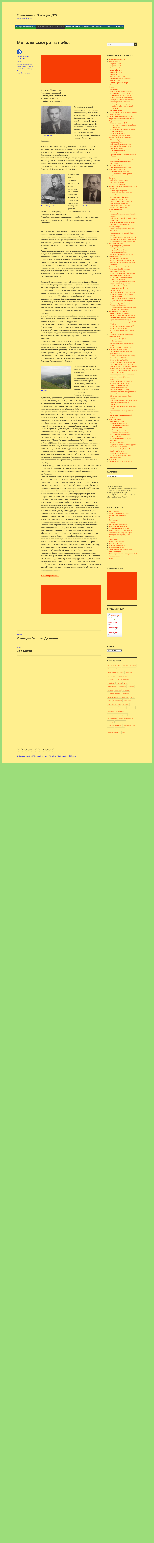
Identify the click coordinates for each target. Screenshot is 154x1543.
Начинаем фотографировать (120, 434)
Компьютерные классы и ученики (50, 27)
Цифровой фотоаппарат (118, 423)
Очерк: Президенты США (118, 328)
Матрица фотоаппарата (120, 430)
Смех (125, 683)
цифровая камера (114, 732)
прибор (110, 722)
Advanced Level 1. (115, 70)
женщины (127, 701)
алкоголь (118, 690)
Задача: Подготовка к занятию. (121, 91)
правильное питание (126, 718)
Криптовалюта (122, 676)
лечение (123, 708)
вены (132, 697)
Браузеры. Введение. (117, 182)
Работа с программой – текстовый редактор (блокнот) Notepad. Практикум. (122, 377)
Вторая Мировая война (116, 672)
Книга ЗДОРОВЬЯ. (73, 27)
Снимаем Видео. (116, 457)
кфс (116, 708)
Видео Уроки (113, 459)
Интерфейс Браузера (117, 184)
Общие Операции (116, 110)
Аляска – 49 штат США (116, 541)
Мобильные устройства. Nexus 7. (121, 78)
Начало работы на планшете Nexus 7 (122, 356)
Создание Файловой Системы (120, 146)
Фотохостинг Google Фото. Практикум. (123, 449)
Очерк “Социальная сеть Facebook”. (122, 326)
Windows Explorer (116, 140)
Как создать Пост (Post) (118, 339)
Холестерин (122, 686)
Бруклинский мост (114, 669)
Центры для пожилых (25, 27)
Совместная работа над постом (121, 347)
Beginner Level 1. (115, 66)
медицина (131, 708)
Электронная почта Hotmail (119, 212)
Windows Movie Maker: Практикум (123, 241)
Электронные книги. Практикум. (121, 254)
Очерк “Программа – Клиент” (120, 313)
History (19, 61)
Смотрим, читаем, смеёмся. (93, 27)
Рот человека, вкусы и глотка (119, 528)
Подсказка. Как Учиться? (117, 59)
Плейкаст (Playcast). (117, 451)
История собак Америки (117, 545)
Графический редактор (117, 169)
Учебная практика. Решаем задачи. (120, 462)
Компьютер (114, 89)
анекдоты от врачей (114, 693)
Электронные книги (116, 244)
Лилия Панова (114, 511)
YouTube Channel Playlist (120, 286)
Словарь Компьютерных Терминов (121, 117)
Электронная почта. (115, 210)
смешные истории (129, 725)
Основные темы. (114, 61)
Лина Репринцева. (115, 552)
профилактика (120, 722)
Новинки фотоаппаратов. (121, 432)
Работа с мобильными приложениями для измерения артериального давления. (123, 402)
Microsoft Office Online (117, 271)
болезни (126, 693)
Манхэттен (125, 679)
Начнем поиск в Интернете (119, 197)
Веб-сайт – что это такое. (119, 180)
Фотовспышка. (117, 428)
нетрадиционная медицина (117, 715)
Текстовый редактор (116, 165)
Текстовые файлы (116, 148)
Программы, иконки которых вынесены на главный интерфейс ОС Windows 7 (123, 322)
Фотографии (116, 436)
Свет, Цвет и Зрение (117, 421)
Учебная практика (116, 85)
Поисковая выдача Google (119, 203)
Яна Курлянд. (113, 520)
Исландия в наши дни (116, 537)
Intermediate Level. (116, 68)
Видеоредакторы (114, 227)
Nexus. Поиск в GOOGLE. (118, 358)
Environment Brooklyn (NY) (37, 15)
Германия (129, 672)
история (110, 708)
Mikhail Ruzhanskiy (23, 56)
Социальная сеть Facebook (119, 258)
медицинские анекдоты (116, 711)
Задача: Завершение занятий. (122, 97)
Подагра (111, 558)
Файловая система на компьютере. (120, 138)
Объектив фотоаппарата (120, 426)
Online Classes (115, 81)
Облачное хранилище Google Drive (123, 282)
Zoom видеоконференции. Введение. (123, 292)
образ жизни (112, 718)
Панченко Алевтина (115, 543)
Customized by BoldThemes (67, 756)
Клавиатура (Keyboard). (118, 133)
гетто (109, 701)
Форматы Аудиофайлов (118, 250)
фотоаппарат (119, 729)
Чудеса (110, 690)
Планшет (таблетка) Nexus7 (118, 349)
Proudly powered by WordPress (47, 756)
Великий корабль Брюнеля (118, 526)
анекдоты (126, 690)
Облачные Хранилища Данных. (121, 275)
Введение (112, 87)
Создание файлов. (116, 142)
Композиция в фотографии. (122, 438)
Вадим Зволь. (113, 539)
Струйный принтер (117, 442)
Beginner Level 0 (115, 64)
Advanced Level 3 (115, 74)
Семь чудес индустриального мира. (121, 550)
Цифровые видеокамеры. (119, 453)
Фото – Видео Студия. (117, 76)
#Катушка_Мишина (114, 665)
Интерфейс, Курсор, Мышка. (120, 136)
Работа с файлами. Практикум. (120, 144)
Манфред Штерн (27, 69)
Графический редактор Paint (120, 172)
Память (19, 71)
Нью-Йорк (111, 683)
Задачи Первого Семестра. (119, 83)
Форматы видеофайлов (118, 252)
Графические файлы (117, 150)
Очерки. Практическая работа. (119, 311)
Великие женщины (129, 669)
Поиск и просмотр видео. (119, 191)
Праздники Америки (115, 27)
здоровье (126, 704)
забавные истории (114, 704)
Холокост (131, 686)
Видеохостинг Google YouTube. (120, 284)
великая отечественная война (118, 697)
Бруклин (133, 665)
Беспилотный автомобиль (118, 524)
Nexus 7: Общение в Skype (119, 385)
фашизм (27, 73)
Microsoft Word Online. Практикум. (123, 273)
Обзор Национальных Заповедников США (123, 554)
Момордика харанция (116, 547)
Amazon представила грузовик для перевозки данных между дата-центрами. (122, 161)
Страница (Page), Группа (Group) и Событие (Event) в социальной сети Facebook (122, 263)
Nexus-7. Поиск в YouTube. (119, 360)
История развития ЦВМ (118, 123)
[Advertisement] (72, 69)
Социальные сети (115, 256)
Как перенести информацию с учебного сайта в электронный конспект (122, 106)
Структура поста (117, 341)
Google (125, 665)
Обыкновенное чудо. (115, 556)
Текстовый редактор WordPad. (120, 167)
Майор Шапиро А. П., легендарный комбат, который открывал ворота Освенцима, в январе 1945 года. (120, 533)
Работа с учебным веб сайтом (120, 102)
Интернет (112, 178)
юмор (124, 732)
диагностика (117, 701)
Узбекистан (112, 686)
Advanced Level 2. (116, 72)
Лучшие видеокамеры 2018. (121, 455)
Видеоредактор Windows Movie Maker (123, 239)
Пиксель (115, 153)
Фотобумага (114, 440)
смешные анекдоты (114, 725)
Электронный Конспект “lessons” (122, 100)
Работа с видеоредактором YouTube (124, 237)
